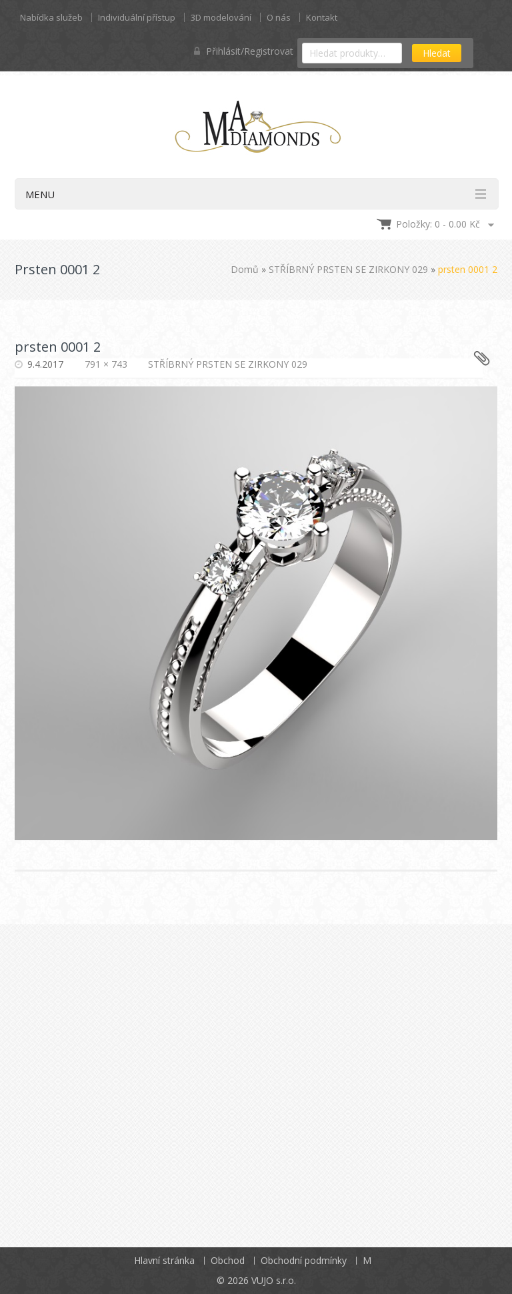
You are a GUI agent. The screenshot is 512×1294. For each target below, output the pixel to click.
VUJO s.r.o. (273, 1280)
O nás (279, 17)
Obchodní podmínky (304, 1260)
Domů (245, 269)
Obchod (228, 1260)
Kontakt (321, 17)
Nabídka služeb (51, 17)
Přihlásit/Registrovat (243, 51)
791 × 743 (106, 364)
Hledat (437, 53)
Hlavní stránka (164, 1260)
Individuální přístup (136, 17)
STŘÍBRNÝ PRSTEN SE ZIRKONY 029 (348, 269)
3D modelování (221, 17)
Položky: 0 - (438, 224)
